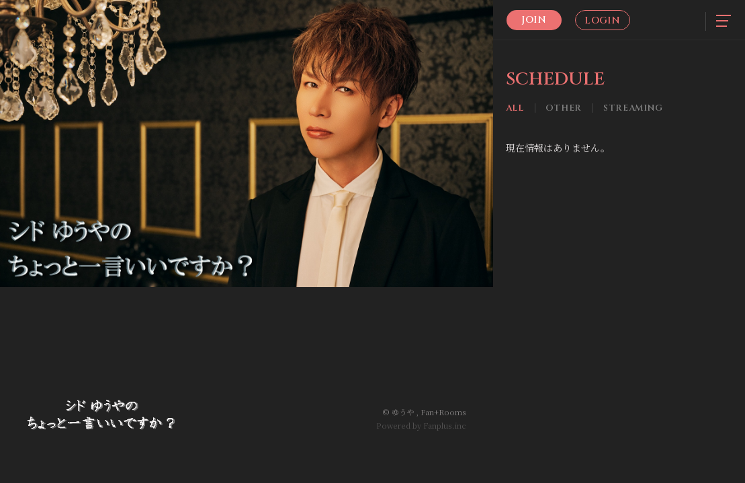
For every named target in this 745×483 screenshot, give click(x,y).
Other (563, 108)
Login (602, 20)
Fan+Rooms (443, 412)
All (515, 108)
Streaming (633, 108)
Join (533, 19)
